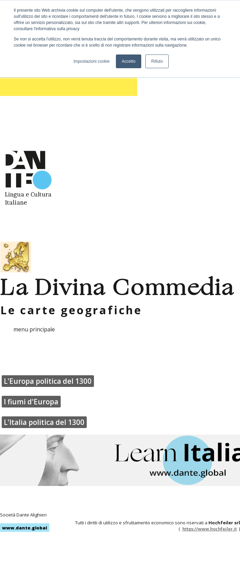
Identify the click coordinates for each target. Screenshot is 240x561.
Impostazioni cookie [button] (91, 61)
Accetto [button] (128, 61)
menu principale (34, 329)
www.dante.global (24, 528)
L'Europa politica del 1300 (48, 381)
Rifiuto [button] (157, 61)
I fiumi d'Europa (31, 401)
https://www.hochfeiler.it (209, 529)
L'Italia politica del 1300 (44, 422)
